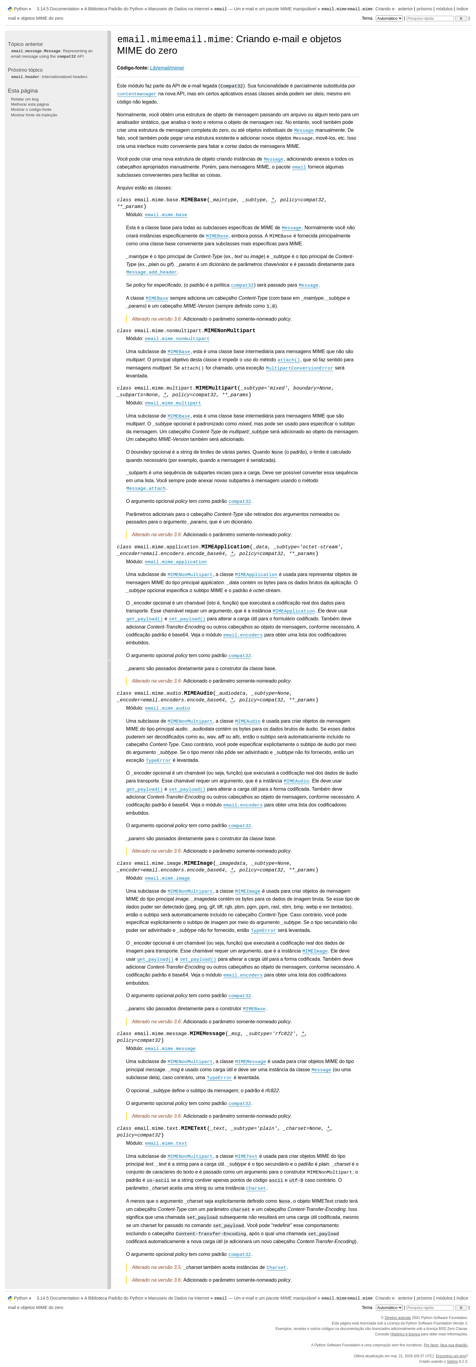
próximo (424, 8)
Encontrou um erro (451, 1356)
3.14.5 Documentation (58, 8)
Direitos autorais (398, 1318)
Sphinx (452, 1361)
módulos (444, 8)
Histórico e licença (405, 1334)
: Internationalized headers (49, 76)
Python (21, 8)
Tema (383, 18)
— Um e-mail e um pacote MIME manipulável (265, 8)
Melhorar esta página (30, 104)
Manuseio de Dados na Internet (178, 8)
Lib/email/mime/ (167, 67)
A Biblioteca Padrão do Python (113, 8)
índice (462, 8)
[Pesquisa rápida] (430, 18)
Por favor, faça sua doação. (446, 1345)
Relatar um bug (25, 99)
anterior (405, 8)
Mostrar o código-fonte (31, 109)
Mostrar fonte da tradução (34, 115)
